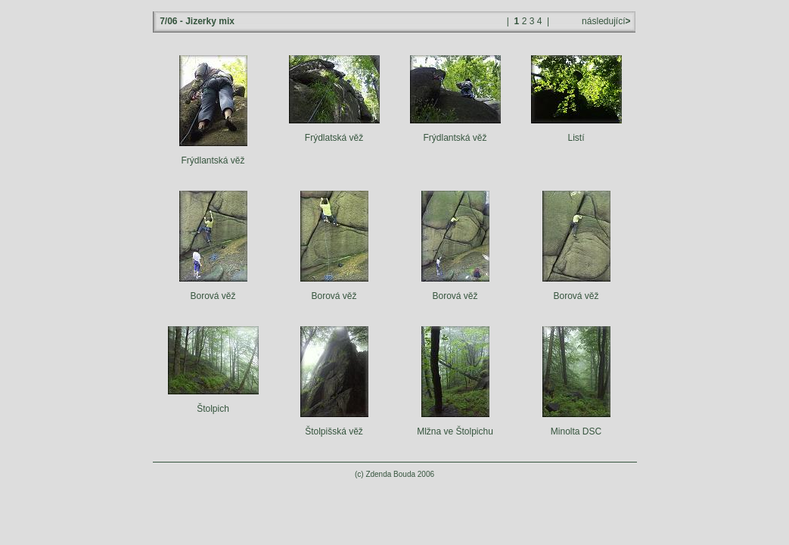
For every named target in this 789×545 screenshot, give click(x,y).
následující (605, 21)
